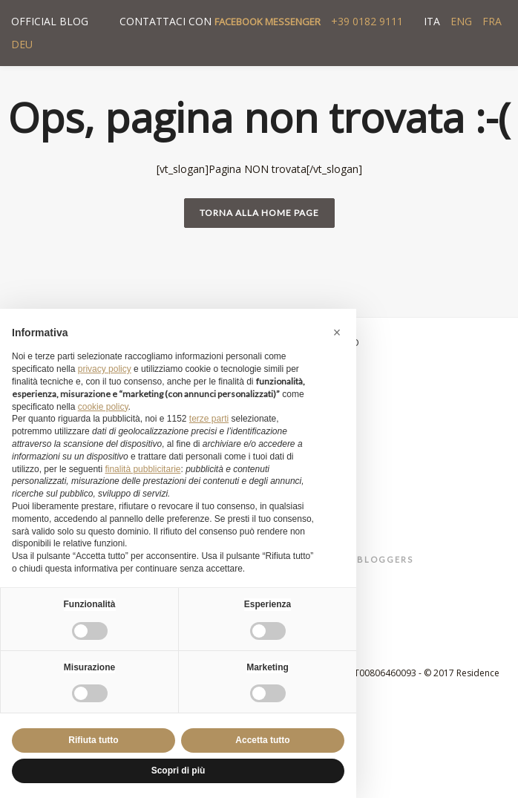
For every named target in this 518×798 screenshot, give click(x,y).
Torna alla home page (259, 212)
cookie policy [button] (103, 407)
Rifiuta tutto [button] (93, 740)
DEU (22, 44)
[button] (337, 332)
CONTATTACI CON (220, 21)
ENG (461, 21)
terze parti (209, 418)
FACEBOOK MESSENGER (267, 21)
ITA (432, 21)
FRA (492, 21)
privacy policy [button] (104, 369)
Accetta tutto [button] (262, 740)
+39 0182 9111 (367, 21)
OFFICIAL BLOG (49, 21)
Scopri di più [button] (178, 770)
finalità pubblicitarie (142, 469)
